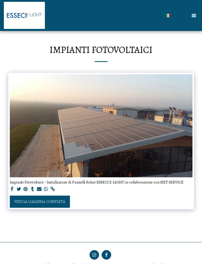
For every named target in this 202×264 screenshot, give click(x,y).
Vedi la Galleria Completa (39, 201)
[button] (177, 15)
